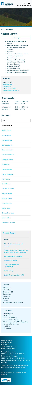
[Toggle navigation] (29, 4)
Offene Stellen (7, 363)
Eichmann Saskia (7, 156)
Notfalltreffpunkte (8, 348)
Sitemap (3, 407)
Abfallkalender (7, 322)
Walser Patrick (6, 248)
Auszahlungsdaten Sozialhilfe (13, 291)
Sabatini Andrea (7, 214)
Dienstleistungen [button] (9, 268)
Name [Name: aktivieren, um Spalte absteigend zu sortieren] (6, 274)
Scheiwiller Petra (7, 228)
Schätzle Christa (7, 221)
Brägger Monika (7, 144)
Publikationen (7, 331)
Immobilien (6, 333)
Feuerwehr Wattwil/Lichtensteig (12, 354)
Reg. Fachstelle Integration (11, 359)
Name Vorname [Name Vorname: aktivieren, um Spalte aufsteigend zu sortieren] (5, 126)
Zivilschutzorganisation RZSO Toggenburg (15, 357)
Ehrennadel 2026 (8, 327)
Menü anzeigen (16, 38)
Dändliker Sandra (7, 149)
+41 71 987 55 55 (11, 381)
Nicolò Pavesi (6, 198)
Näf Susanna (6, 191)
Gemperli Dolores (7, 170)
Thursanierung (7, 329)
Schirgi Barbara (6, 132)
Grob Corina (5, 175)
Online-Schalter (7, 325)
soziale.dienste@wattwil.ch (11, 90)
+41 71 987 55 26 (10, 88)
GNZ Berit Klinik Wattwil (10, 352)
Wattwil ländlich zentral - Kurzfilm (13, 337)
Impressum (18, 407)
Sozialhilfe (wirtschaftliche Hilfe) (14, 310)
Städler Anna (6, 235)
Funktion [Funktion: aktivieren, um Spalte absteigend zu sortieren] (17, 127)
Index (25, 407)
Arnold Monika (6, 137)
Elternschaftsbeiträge (10, 295)
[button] (24, 4)
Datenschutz (11, 407)
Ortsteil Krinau (7, 361)
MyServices (4, 409)
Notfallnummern (7, 350)
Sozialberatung (8, 305)
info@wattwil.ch (10, 383)
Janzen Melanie (7, 179)
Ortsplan (5, 335)
